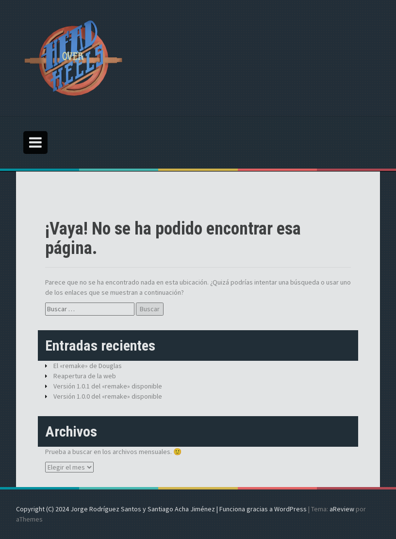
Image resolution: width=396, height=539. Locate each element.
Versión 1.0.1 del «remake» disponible (107, 386)
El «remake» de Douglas (87, 365)
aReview (342, 509)
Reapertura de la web (84, 375)
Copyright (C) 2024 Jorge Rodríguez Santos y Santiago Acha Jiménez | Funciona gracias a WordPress (161, 509)
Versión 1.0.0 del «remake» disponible (107, 396)
